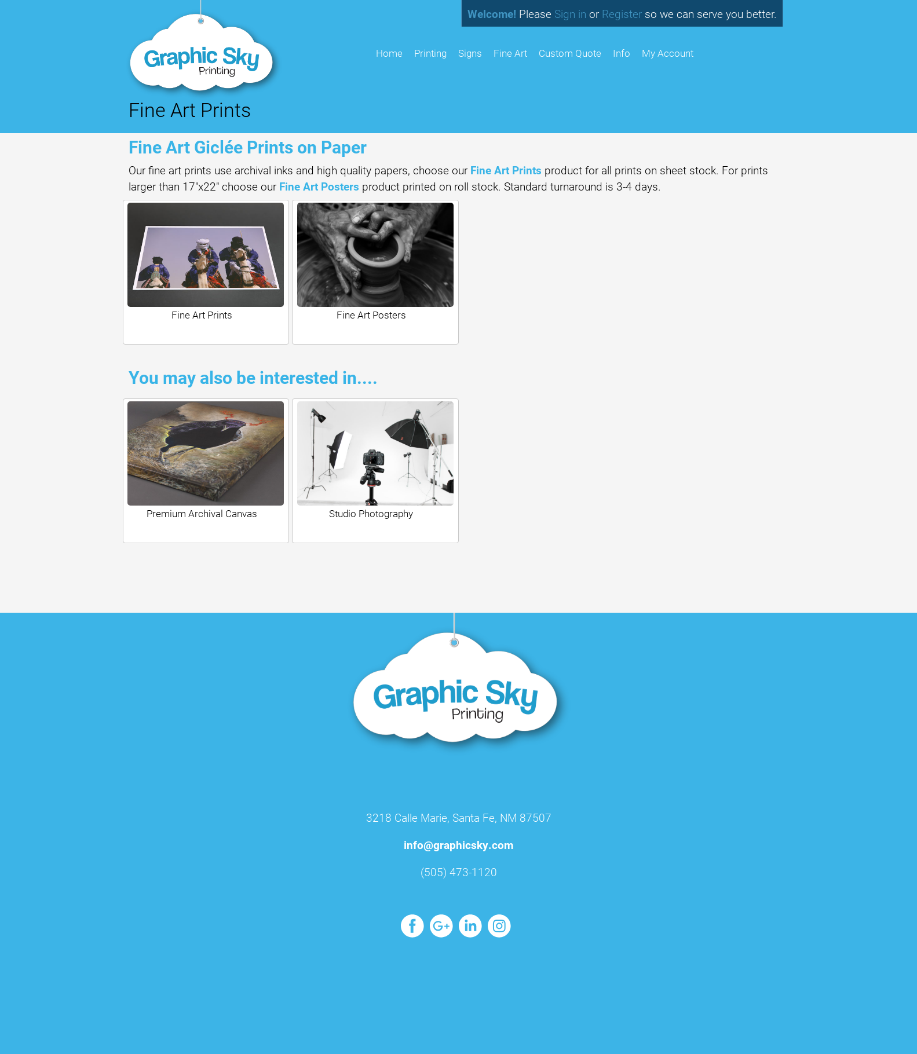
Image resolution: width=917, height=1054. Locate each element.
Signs (470, 53)
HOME (389, 53)
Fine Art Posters (319, 186)
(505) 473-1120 (459, 872)
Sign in (570, 13)
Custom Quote (570, 53)
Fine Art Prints (506, 170)
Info (621, 53)
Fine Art (510, 53)
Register (622, 13)
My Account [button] (667, 53)
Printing (430, 53)
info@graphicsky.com (458, 844)
